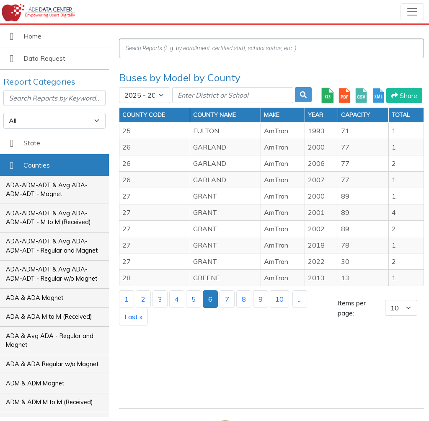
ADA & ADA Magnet (34, 298)
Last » (133, 317)
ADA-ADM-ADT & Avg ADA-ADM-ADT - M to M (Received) (48, 217)
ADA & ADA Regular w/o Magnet (52, 364)
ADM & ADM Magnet (35, 383)
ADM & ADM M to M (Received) (49, 402)
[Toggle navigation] (412, 11)
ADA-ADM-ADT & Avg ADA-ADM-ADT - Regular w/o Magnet (51, 274)
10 (279, 299)
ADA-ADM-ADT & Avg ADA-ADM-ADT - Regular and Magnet (52, 246)
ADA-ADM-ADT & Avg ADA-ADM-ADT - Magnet (47, 189)
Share (404, 95)
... (300, 299)
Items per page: (352, 308)
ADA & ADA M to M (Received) (49, 316)
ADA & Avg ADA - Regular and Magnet (49, 340)
